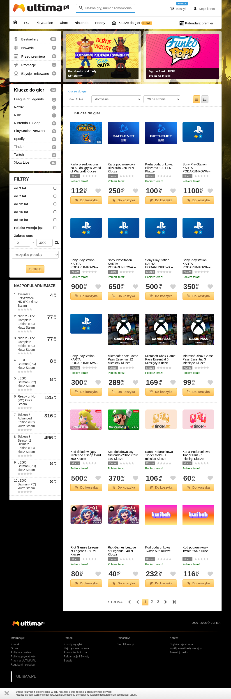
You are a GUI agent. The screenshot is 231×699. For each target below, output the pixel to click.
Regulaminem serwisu (99, 691)
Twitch (35, 155)
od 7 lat (20, 196)
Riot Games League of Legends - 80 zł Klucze (84, 551)
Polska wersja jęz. (29, 228)
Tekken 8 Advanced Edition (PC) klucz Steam (26, 420)
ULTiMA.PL (26, 676)
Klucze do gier (35, 89)
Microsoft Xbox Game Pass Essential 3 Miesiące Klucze (197, 359)
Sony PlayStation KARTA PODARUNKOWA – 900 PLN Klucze (84, 265)
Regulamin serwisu (23, 664)
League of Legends (35, 99)
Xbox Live (35, 162)
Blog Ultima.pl (125, 644)
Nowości (35, 48)
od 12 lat (21, 204)
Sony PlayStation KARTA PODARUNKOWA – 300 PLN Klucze (84, 361)
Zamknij (7, 693)
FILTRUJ (35, 269)
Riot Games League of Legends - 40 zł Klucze (122, 551)
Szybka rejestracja (181, 644)
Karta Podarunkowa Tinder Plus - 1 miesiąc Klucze (196, 455)
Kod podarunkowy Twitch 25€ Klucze (195, 549)
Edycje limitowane (35, 73)
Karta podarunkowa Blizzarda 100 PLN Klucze (159, 168)
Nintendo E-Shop (35, 123)
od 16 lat (21, 212)
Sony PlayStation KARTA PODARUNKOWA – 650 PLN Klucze (122, 265)
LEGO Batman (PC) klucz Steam (27, 364)
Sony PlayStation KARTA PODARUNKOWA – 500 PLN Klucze (159, 265)
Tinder (35, 147)
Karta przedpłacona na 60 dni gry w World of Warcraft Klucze (85, 168)
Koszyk (178, 9)
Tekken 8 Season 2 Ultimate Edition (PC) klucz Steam (26, 444)
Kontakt (15, 644)
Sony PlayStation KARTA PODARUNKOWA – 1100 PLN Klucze (196, 170)
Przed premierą (35, 56)
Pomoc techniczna (75, 652)
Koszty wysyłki (73, 644)
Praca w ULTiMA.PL (23, 660)
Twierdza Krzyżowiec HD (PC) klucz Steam (28, 299)
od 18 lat (21, 220)
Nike (35, 115)
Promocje (35, 65)
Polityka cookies (21, 652)
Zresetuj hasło (178, 652)
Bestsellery (35, 39)
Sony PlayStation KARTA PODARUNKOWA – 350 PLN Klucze (196, 265)
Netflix (35, 107)
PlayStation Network (35, 131)
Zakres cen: (23, 236)
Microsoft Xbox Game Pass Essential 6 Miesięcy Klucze (160, 359)
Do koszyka (86, 200)
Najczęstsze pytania (76, 648)
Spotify (35, 139)
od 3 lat (20, 188)
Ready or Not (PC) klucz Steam (27, 400)
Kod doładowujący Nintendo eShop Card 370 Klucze (123, 455)
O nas (14, 648)
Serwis (68, 660)
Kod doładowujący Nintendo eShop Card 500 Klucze (85, 455)
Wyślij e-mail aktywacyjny (186, 648)
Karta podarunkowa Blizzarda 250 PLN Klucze (121, 168)
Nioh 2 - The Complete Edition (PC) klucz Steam (26, 321)
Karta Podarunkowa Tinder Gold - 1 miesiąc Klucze (159, 455)
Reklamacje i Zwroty (76, 656)
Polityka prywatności (23, 656)
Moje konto (204, 9)
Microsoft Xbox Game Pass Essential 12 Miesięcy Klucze (123, 359)
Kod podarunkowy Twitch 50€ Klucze (158, 549)
